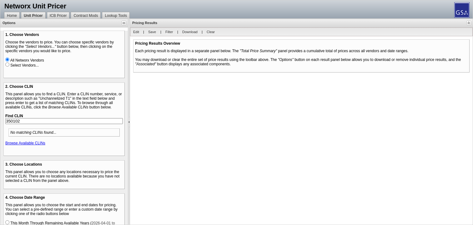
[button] (124, 23)
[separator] (129, 122)
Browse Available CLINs (25, 143)
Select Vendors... (24, 65)
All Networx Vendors (27, 60)
